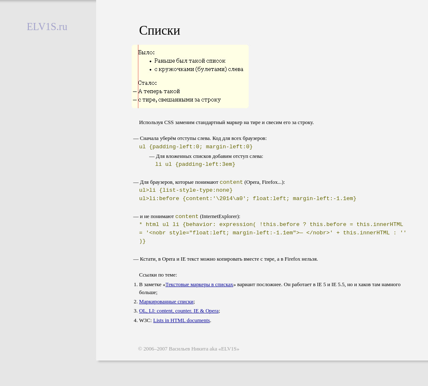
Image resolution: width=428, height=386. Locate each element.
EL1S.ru (47, 26)
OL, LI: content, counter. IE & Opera (179, 312)
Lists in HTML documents (181, 321)
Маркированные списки (166, 302)
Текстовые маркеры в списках (199, 285)
